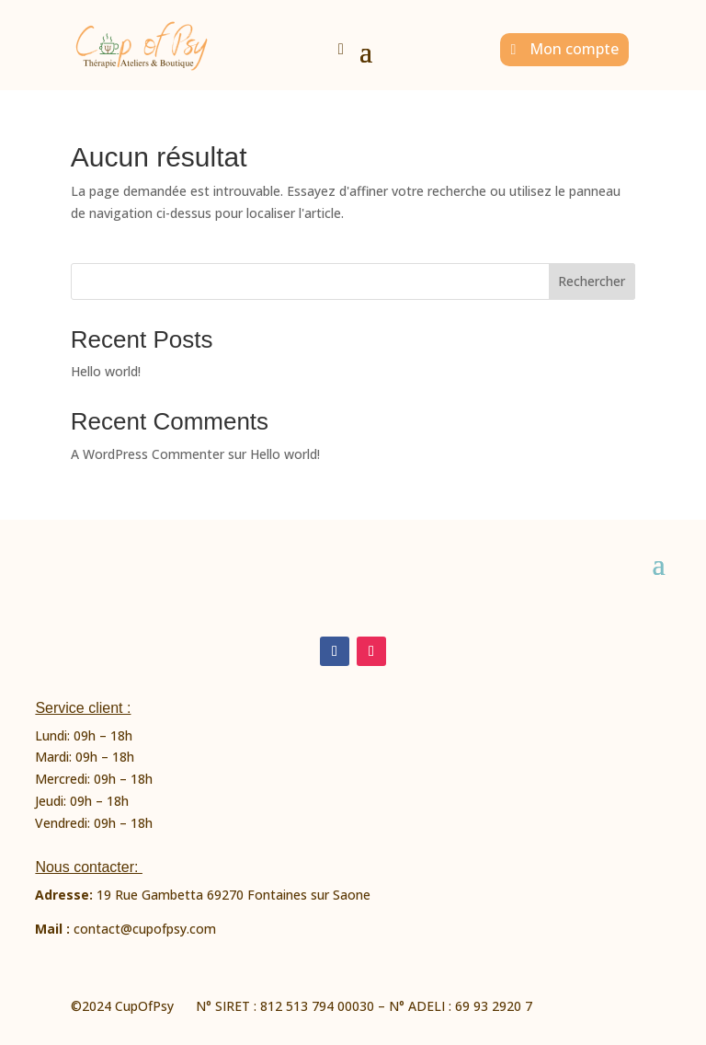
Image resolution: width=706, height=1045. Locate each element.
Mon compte (574, 49)
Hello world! (106, 371)
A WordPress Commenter (147, 454)
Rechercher (591, 281)
